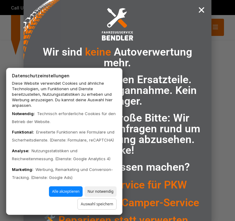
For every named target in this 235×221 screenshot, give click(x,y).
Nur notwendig (101, 191)
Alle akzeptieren (66, 191)
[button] (201, 10)
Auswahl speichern (97, 204)
